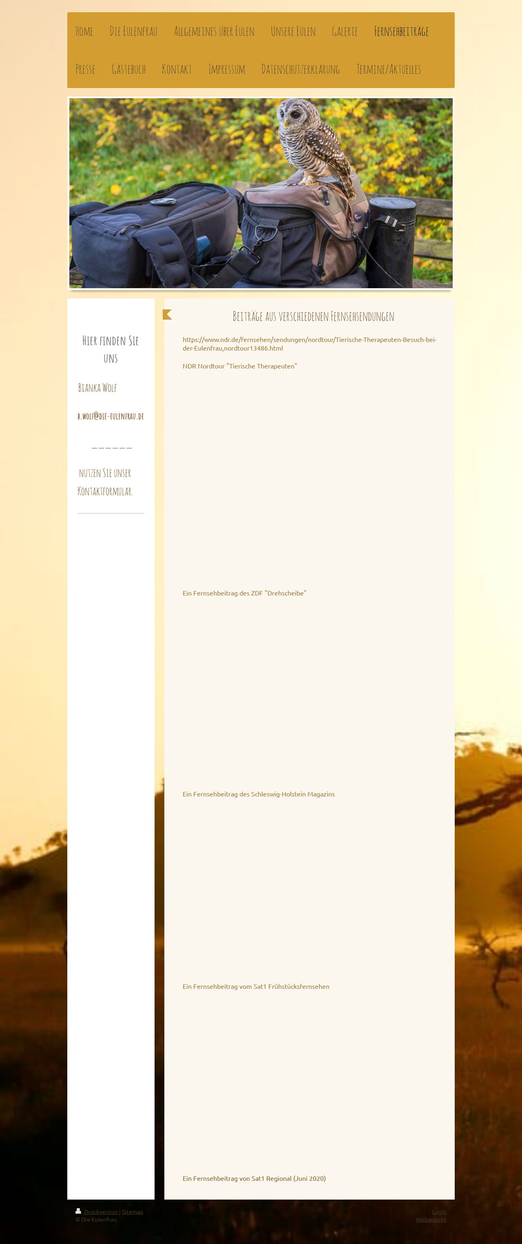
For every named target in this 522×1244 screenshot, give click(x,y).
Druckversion (97, 1211)
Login (439, 1211)
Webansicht (431, 1219)
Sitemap (132, 1211)
